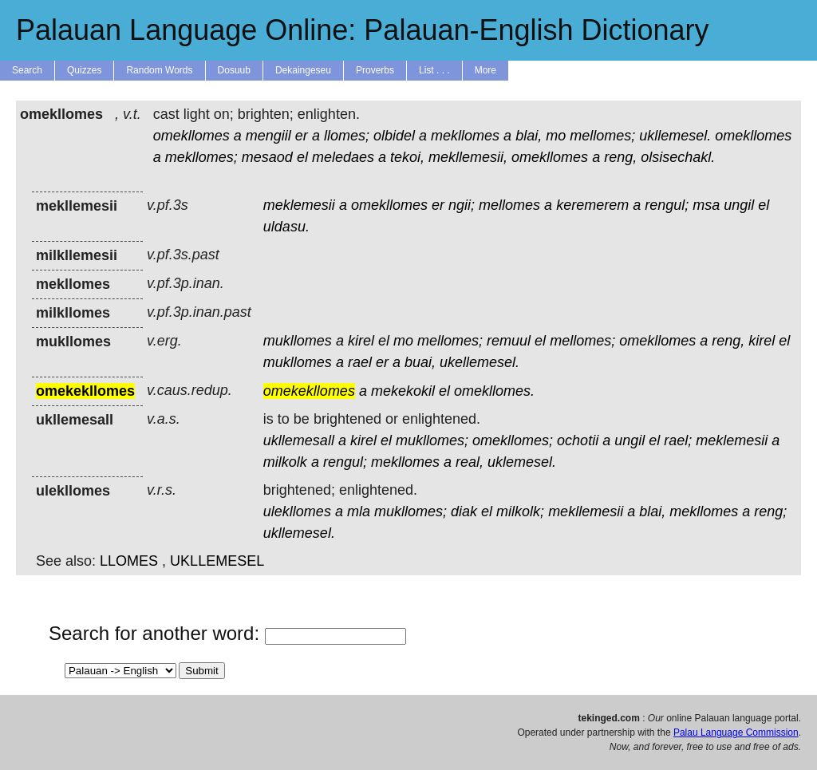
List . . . (434, 70)
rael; (678, 440)
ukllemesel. (675, 136)
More (485, 70)
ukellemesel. (479, 362)
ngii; (461, 205)
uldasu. (286, 227)
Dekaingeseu (303, 70)
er (301, 136)
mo (556, 136)
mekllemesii (585, 511)
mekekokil (403, 391)
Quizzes (84, 70)
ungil (739, 205)
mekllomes (465, 136)
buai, (420, 362)
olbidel (394, 136)
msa (706, 205)
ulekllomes (297, 511)
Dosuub (234, 70)
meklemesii (299, 205)
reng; (770, 511)
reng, (620, 157)
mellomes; (602, 136)
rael (360, 362)
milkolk (285, 462)
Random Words (159, 70)
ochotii (577, 440)
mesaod (267, 157)
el (302, 157)
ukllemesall (298, 440)
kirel (361, 341)
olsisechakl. (678, 157)
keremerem (592, 205)
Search (27, 70)
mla (358, 511)
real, (469, 462)
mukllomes (297, 341)
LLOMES (129, 561)
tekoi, (407, 157)
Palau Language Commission (736, 732)
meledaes (343, 157)
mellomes (509, 205)
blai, (528, 136)
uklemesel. (521, 462)
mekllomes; (201, 157)
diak (464, 511)
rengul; (667, 205)
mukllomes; (432, 440)
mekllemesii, (467, 157)
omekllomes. (494, 391)
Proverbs (375, 70)
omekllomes (191, 136)
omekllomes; (512, 440)
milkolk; (520, 511)
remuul (509, 341)
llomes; (346, 136)
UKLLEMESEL (217, 561)
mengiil (268, 136)
